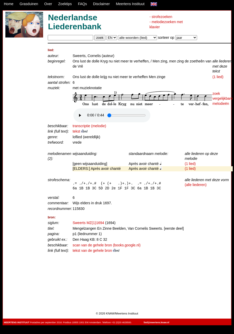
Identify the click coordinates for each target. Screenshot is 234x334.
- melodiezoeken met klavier (166, 24)
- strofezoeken (160, 17)
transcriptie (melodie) (89, 126)
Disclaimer (101, 4)
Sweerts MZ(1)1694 (88, 223)
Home (8, 4)
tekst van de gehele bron (96, 250)
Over (48, 4)
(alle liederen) (196, 185)
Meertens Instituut (130, 4)
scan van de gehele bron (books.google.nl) (107, 245)
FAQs (82, 4)
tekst (80, 131)
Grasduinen (29, 4)
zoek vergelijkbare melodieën (222, 98)
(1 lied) (217, 77)
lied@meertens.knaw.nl (156, 322)
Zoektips (65, 4)
